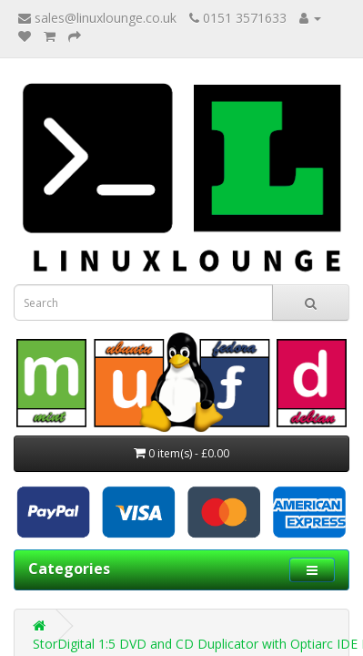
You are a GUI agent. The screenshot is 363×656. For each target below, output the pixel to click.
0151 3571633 (238, 17)
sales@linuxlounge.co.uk (97, 17)
